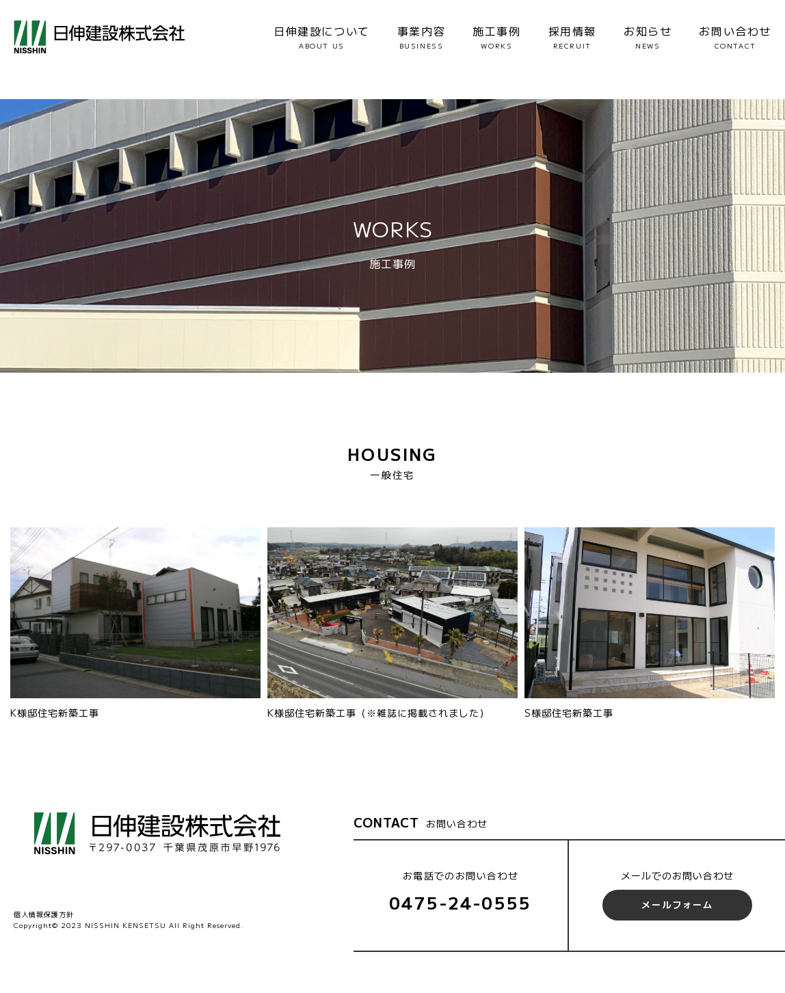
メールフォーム (677, 904)
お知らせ (647, 37)
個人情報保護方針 (44, 914)
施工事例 (496, 37)
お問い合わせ (735, 37)
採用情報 (572, 37)
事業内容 (421, 37)
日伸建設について (322, 37)
